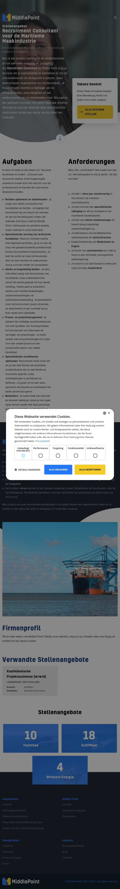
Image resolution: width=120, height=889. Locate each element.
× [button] (109, 413)
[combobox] (104, 413)
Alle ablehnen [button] (58, 469)
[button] (27, 469)
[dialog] (60, 444)
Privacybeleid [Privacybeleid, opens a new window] (42, 440)
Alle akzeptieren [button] (90, 469)
